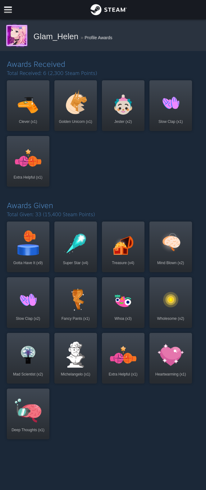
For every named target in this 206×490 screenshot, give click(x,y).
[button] (28, 105)
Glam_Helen (57, 36)
